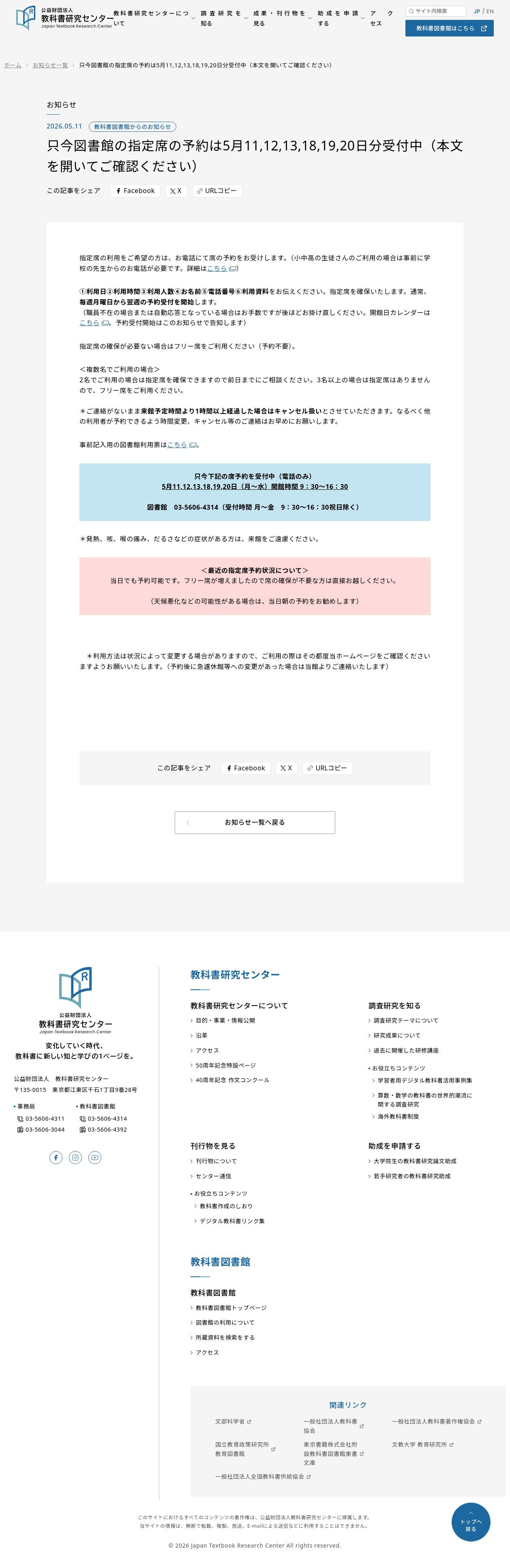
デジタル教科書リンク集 (232, 1221)
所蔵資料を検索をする (225, 1337)
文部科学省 (230, 1421)
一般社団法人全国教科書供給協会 (259, 1476)
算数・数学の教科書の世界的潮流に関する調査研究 (425, 1099)
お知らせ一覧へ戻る (255, 822)
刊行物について (216, 1161)
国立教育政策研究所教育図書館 (242, 1449)
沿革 (202, 1035)
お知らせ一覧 (51, 65)
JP (476, 23)
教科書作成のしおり (226, 1206)
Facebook (139, 190)
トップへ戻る (471, 1525)
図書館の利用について (225, 1322)
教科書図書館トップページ (231, 1308)
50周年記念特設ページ (226, 1065)
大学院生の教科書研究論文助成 (415, 1161)
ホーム (13, 65)
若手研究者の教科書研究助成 (412, 1176)
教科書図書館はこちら (445, 40)
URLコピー (221, 190)
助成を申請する (337, 30)
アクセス (381, 30)
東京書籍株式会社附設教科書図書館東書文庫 (331, 1454)
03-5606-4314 (107, 1118)
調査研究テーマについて (406, 1020)
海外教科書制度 (398, 1116)
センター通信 (213, 1176)
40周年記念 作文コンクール (233, 1080)
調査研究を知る (221, 30)
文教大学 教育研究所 (419, 1444)
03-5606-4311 (45, 1118)
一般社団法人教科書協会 (331, 1425)
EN (490, 23)
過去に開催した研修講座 (406, 1050)
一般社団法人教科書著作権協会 (433, 1421)
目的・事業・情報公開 (225, 1020)
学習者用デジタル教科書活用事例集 (425, 1080)
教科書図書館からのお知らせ (132, 127)
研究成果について (397, 1035)
